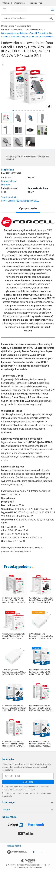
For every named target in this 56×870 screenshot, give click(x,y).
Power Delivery (8, 201)
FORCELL (34, 201)
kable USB (24, 262)
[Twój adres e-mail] (28, 776)
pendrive (23, 298)
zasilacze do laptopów (26, 305)
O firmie (5, 3)
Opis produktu (28, 208)
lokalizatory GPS (42, 298)
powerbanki (40, 273)
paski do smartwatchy (25, 294)
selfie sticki (44, 294)
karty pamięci (9, 298)
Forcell (8, 230)
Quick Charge (22, 201)
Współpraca (19, 3)
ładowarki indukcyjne (32, 269)
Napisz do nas (36, 3)
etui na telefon (45, 259)
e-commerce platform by (28, 867)
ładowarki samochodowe (40, 266)
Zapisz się (28, 782)
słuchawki (25, 276)
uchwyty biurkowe (42, 280)
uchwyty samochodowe (17, 280)
